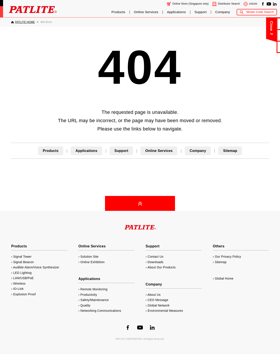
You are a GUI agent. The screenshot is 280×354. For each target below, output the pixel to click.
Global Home (224, 278)
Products (118, 12)
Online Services (146, 12)
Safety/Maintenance (94, 300)
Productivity (88, 294)
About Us (266, 35)
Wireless (19, 283)
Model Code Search (260, 12)
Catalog (267, 47)
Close (248, 26)
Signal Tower (22, 256)
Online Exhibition (92, 262)
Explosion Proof (24, 294)
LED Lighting (22, 273)
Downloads (155, 262)
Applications (176, 12)
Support (200, 12)
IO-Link (18, 289)
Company (222, 12)
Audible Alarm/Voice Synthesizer (36, 267)
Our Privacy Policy (228, 256)
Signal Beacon (23, 262)
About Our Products (161, 267)
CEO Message (158, 300)
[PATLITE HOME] (23, 22)
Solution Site (89, 256)
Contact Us (267, 23)
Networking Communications (100, 310)
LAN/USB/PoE (23, 278)
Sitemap (230, 151)
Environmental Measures (165, 310)
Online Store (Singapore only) (190, 3)
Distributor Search (229, 3)
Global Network (159, 305)
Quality (85, 305)
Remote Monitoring (94, 289)
